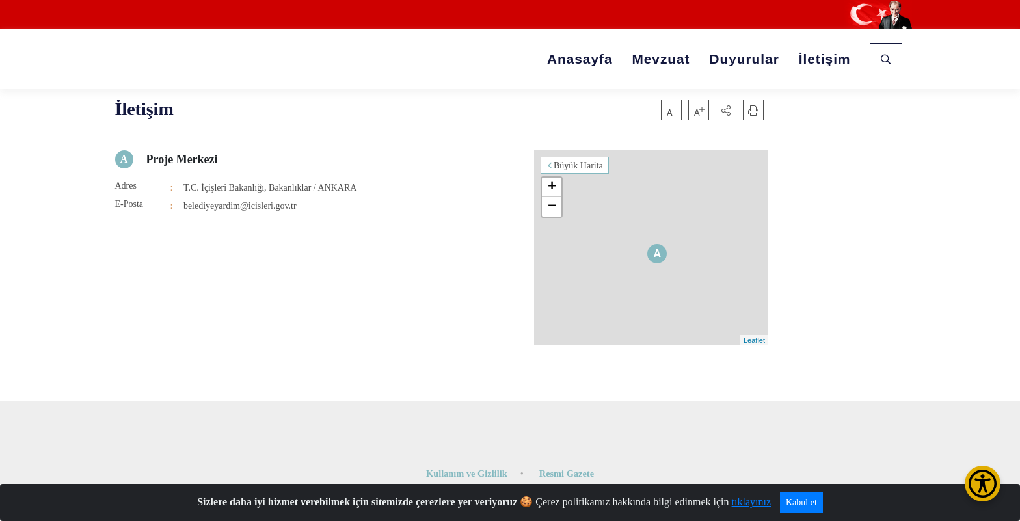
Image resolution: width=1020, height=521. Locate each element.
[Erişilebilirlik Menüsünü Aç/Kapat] (982, 483)
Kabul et (801, 502)
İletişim (825, 58)
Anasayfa (579, 58)
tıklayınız (751, 501)
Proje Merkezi (182, 159)
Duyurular (744, 58)
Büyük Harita (578, 165)
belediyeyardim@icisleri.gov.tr (240, 206)
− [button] (552, 207)
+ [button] (552, 187)
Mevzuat (661, 58)
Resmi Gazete (566, 473)
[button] (726, 110)
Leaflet (754, 340)
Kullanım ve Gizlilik (466, 473)
